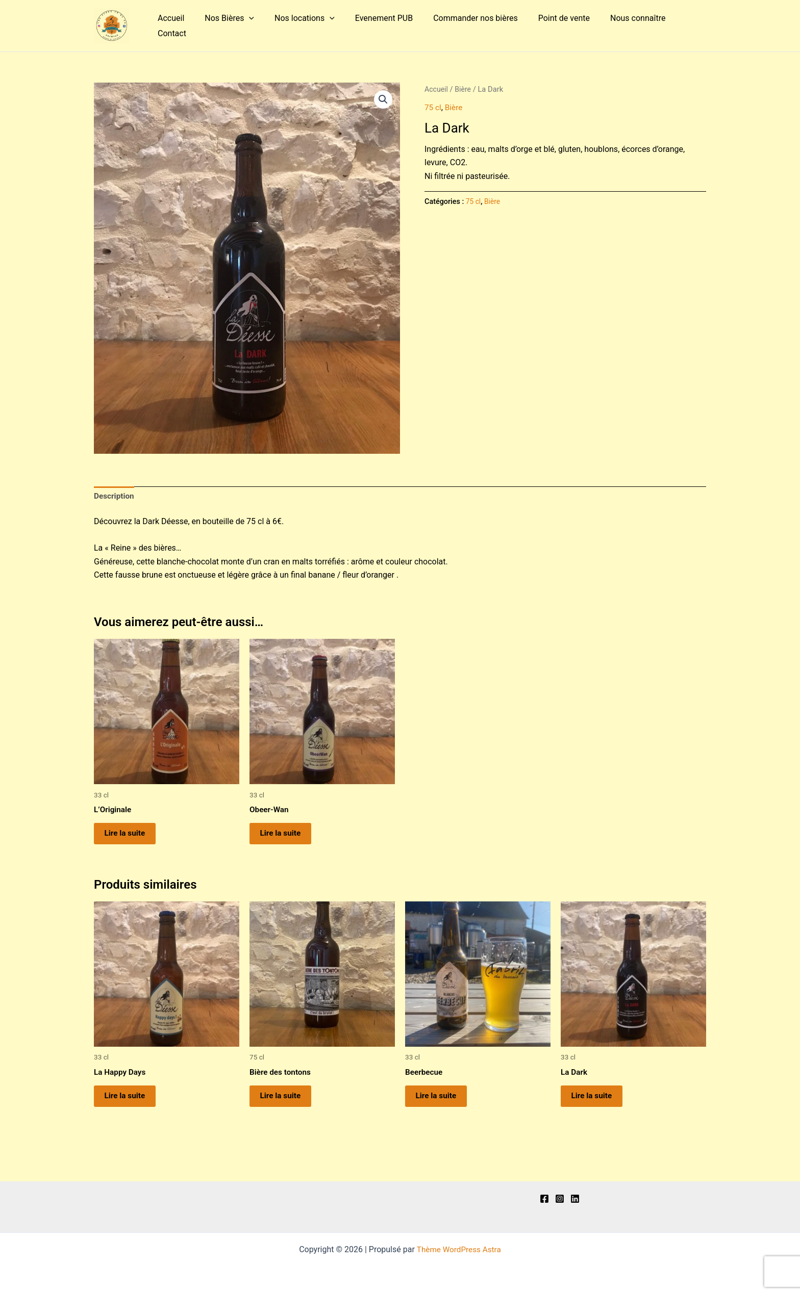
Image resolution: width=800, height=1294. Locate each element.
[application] (243, 26)
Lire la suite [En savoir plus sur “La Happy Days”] (130, 1104)
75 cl (433, 107)
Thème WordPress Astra (459, 1249)
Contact (669, 26)
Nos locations (294, 26)
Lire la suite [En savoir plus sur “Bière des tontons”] (286, 1104)
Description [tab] (115, 497)
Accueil (169, 26)
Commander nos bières (457, 26)
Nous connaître (611, 26)
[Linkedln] (575, 1198)
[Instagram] (559, 1198)
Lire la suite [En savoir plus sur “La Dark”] (597, 1104)
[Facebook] (544, 1198)
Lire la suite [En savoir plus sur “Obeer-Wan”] (286, 837)
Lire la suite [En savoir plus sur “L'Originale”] (130, 837)
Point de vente (541, 26)
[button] (382, 100)
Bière (464, 89)
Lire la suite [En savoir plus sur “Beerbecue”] (441, 1104)
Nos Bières (223, 26)
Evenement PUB (369, 26)
